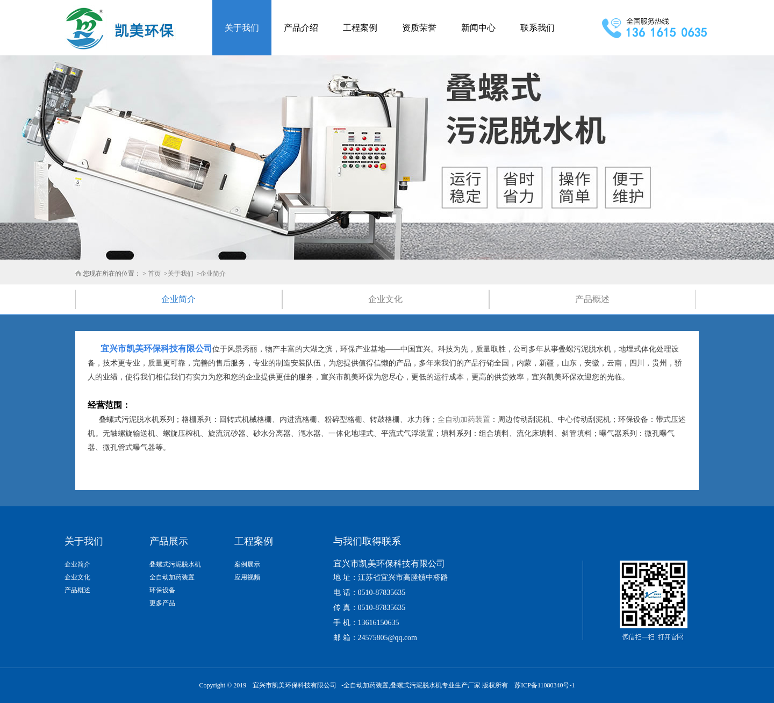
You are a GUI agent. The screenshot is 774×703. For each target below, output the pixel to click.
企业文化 (385, 299)
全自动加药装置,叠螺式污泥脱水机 (392, 685)
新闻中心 (478, 27)
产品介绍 (301, 27)
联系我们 (537, 27)
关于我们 (242, 27)
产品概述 (592, 299)
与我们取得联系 (367, 541)
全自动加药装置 (464, 419)
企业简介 (213, 273)
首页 (154, 273)
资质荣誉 (419, 27)
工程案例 (360, 27)
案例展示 (247, 564)
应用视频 (247, 577)
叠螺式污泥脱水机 (175, 564)
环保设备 (162, 590)
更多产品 (162, 603)
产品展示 (168, 541)
